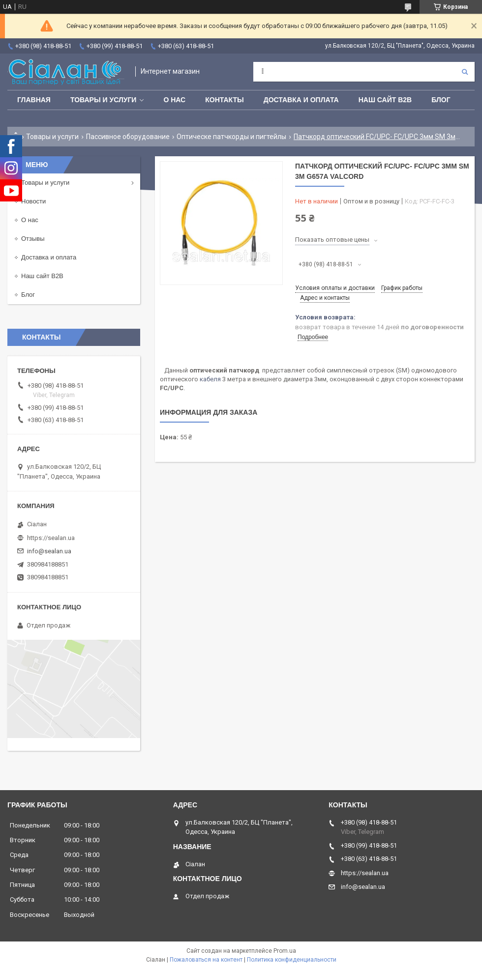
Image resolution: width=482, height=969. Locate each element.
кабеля (210, 379)
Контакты (224, 100)
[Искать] (465, 72)
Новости (33, 201)
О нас (174, 100)
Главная (34, 100)
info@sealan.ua (49, 551)
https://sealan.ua (51, 538)
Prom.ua (284, 950)
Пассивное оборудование (128, 137)
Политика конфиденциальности (291, 959)
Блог (440, 100)
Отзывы (33, 238)
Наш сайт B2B (385, 100)
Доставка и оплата (301, 100)
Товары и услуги (103, 100)
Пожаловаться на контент (206, 959)
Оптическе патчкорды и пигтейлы (231, 137)
